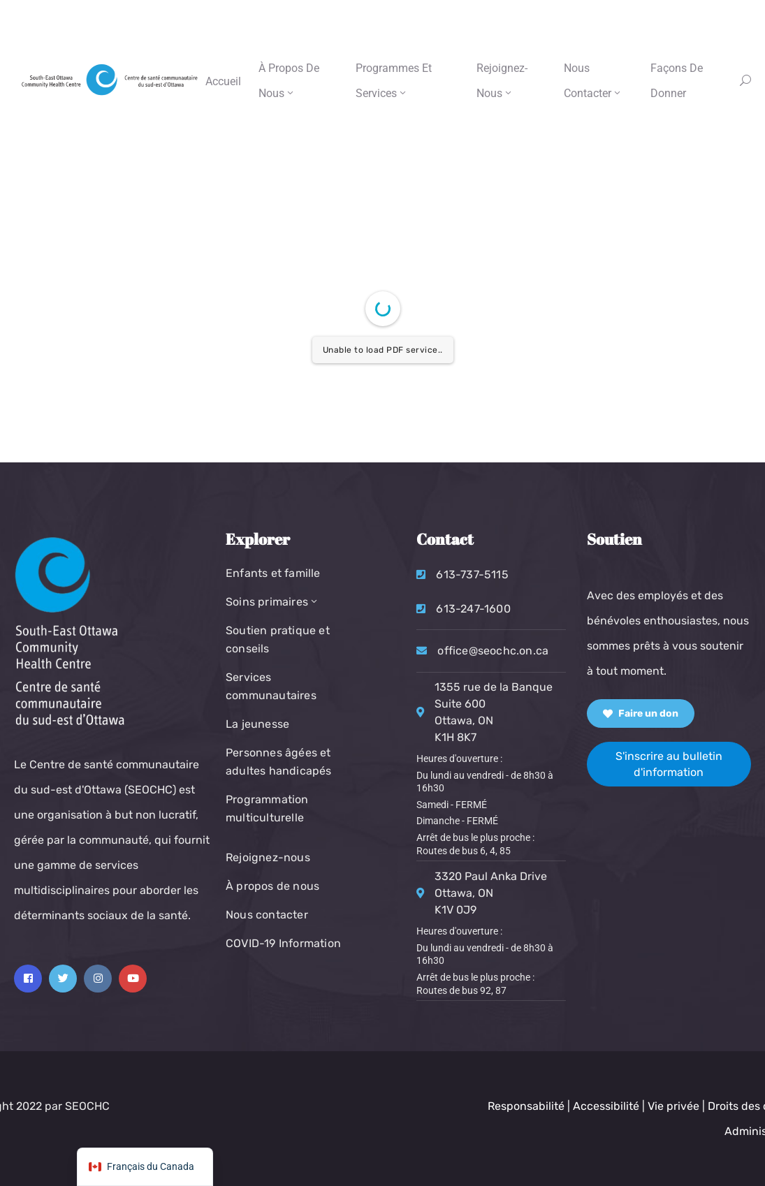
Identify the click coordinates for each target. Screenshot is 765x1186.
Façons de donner (676, 80)
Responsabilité (684, 1106)
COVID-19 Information (283, 943)
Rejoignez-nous (501, 80)
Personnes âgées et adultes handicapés (279, 761)
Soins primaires (272, 601)
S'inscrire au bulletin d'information (668, 764)
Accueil (223, 81)
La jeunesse (257, 724)
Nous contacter (593, 80)
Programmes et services (394, 80)
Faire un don (640, 713)
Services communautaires (271, 686)
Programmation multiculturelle (267, 808)
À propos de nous (288, 80)
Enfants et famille (273, 573)
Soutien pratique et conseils (278, 639)
